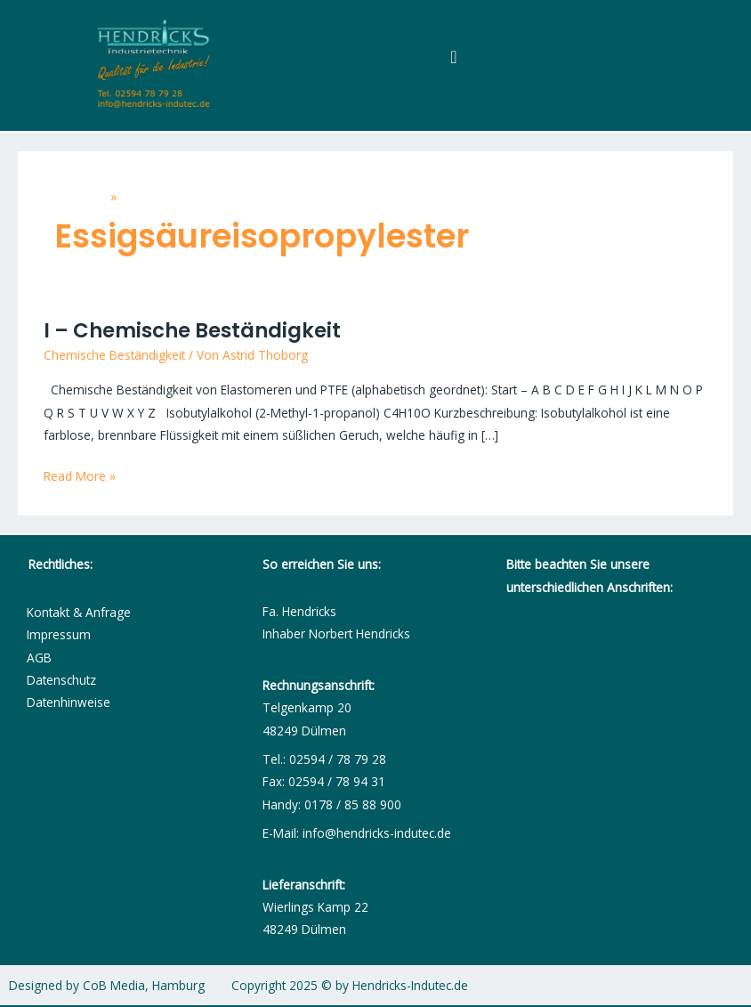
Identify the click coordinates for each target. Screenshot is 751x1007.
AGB (39, 657)
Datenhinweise (68, 702)
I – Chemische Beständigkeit (192, 330)
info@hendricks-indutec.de (377, 832)
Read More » (80, 474)
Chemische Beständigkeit (114, 354)
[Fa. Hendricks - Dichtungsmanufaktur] (619, 755)
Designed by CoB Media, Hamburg (107, 985)
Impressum (59, 634)
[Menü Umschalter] (453, 57)
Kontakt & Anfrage (79, 612)
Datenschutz (61, 679)
